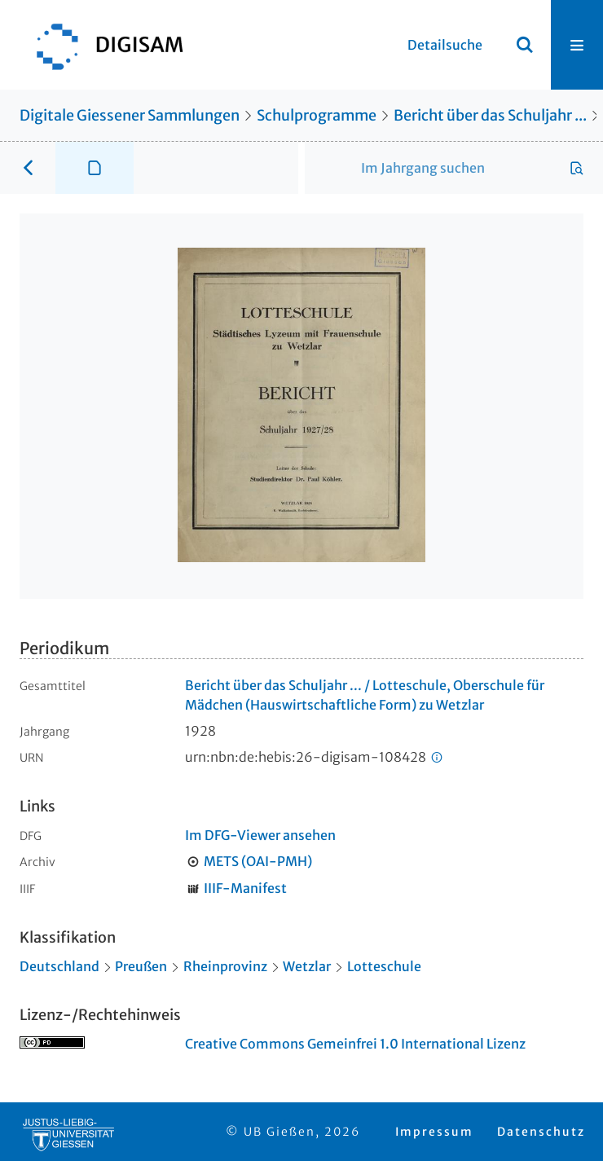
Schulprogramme (316, 115)
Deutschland (59, 966)
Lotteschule (384, 966)
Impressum (434, 1131)
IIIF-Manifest (245, 888)
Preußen (141, 966)
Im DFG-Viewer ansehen (260, 835)
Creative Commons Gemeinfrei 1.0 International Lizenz (355, 1044)
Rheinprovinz (225, 966)
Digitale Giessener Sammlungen (130, 115)
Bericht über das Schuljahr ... (490, 115)
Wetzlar (307, 966)
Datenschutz (541, 1131)
